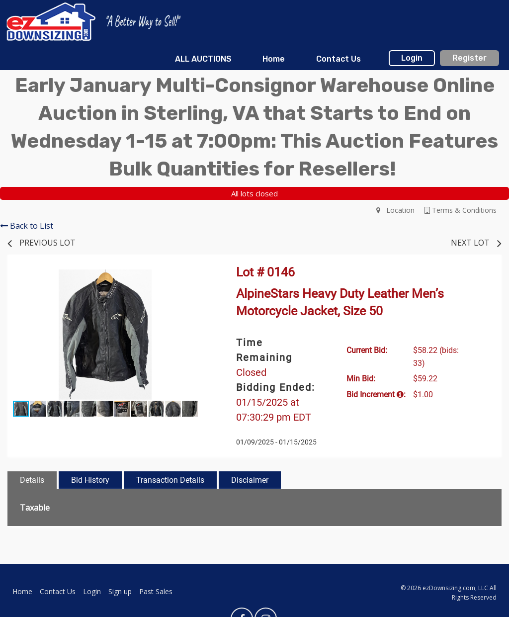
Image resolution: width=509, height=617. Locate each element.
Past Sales (155, 591)
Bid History (90, 480)
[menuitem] (203, 59)
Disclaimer (249, 480)
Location (395, 210)
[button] (194, 278)
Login (412, 58)
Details (32, 480)
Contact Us (338, 59)
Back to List (26, 225)
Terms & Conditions (460, 210)
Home (273, 59)
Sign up (120, 591)
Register (469, 58)
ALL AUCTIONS (203, 59)
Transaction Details (170, 480)
